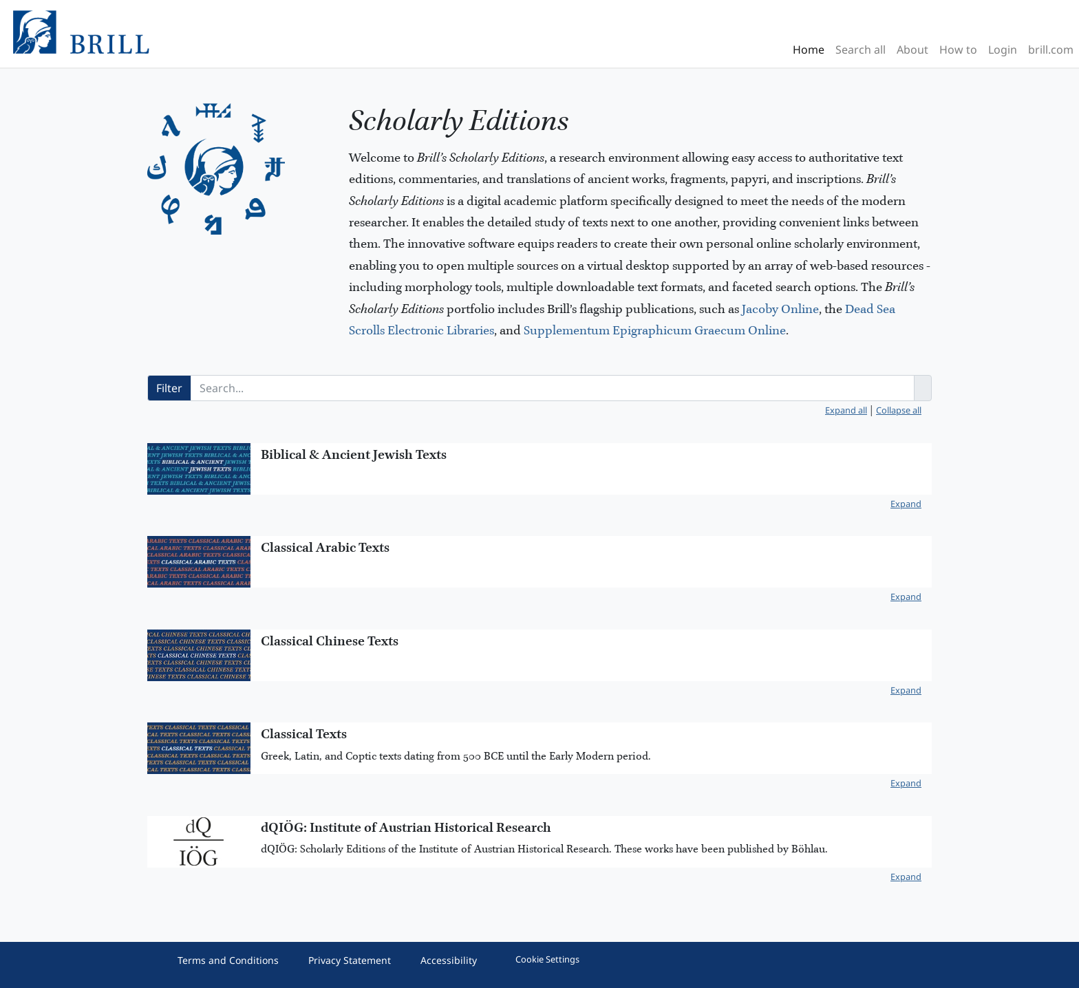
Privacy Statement (349, 960)
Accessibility (448, 960)
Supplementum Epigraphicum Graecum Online (655, 331)
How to (958, 49)
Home (808, 49)
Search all (860, 49)
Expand (905, 503)
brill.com (1050, 49)
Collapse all (898, 410)
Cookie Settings (547, 959)
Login (1002, 49)
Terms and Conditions (228, 960)
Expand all (846, 410)
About (912, 49)
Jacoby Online (780, 310)
